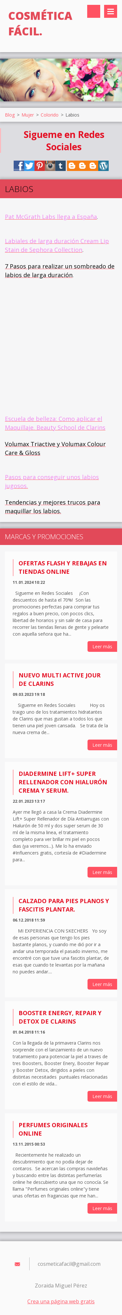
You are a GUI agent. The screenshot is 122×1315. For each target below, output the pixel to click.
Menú (110, 11)
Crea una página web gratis (61, 1301)
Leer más (102, 646)
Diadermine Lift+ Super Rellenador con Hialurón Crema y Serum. (63, 782)
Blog (10, 115)
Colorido (50, 115)
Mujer (27, 115)
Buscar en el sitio (93, 11)
